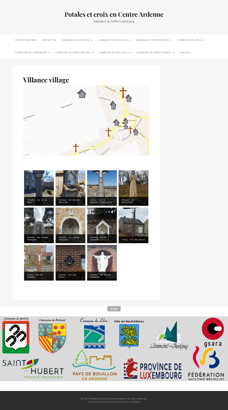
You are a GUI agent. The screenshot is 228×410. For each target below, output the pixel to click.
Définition (49, 40)
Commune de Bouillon (114, 40)
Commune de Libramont (32, 52)
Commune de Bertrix (77, 40)
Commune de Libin (190, 40)
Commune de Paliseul (115, 52)
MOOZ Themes (107, 402)
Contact (185, 52)
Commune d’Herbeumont (154, 40)
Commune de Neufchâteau (74, 52)
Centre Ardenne (26, 40)
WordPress (134, 402)
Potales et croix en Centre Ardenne (113, 14)
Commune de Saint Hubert (155, 52)
